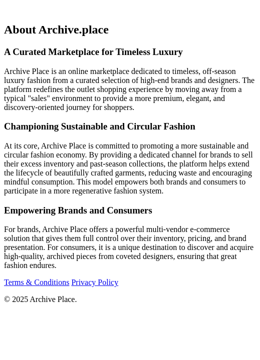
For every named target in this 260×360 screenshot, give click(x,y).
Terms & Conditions (36, 282)
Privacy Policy (94, 282)
